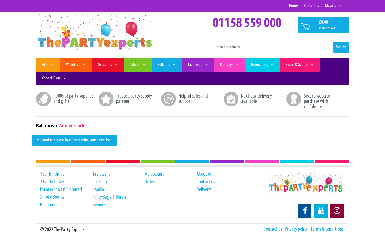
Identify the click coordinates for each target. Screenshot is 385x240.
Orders (150, 182)
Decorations (262, 65)
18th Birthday (52, 174)
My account (333, 5)
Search (341, 47)
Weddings (76, 65)
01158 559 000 (247, 23)
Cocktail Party (54, 78)
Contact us (311, 5)
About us (204, 174)
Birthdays (229, 65)
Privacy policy (296, 229)
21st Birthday (52, 182)
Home (293, 5)
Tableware (198, 65)
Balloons (167, 65)
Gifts (48, 65)
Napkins (99, 189)
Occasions (108, 65)
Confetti (99, 182)
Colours (138, 65)
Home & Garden (300, 65)
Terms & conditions (327, 229)
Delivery (204, 189)
